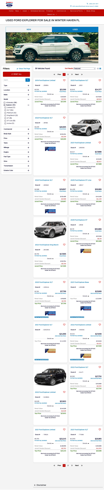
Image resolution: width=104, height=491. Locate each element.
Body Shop (91, 11)
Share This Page (23, 68)
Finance (49, 11)
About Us (51, 14)
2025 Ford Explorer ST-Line (83, 180)
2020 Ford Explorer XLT (45, 282)
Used (25, 11)
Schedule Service (38, 11)
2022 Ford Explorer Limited (83, 325)
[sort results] (84, 68)
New (17, 11)
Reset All (16, 74)
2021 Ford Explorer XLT (45, 325)
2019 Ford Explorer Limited (47, 80)
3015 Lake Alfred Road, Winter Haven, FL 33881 (84, 6)
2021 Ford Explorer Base (81, 282)
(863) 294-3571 (92, 3)
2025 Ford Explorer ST (80, 220)
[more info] (86, 127)
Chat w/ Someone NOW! (43, 317)
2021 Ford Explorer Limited (82, 143)
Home (11, 11)
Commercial (62, 11)
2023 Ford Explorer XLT (81, 80)
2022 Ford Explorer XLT (81, 367)
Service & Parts (76, 11)
